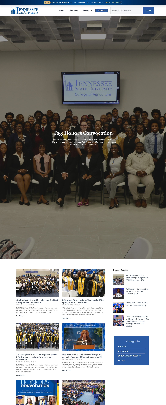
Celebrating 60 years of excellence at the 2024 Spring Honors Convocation (83, 301)
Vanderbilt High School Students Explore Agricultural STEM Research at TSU (137, 277)
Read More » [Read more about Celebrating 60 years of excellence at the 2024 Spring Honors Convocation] (66, 318)
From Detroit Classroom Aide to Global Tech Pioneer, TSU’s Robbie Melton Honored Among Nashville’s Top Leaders (137, 321)
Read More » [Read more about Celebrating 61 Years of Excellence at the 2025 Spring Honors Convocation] (20, 316)
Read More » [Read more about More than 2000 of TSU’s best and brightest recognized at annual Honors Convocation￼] (66, 370)
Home (61, 10)
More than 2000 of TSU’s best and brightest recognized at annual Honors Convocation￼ (81, 355)
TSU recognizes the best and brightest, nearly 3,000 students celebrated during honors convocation (36, 357)
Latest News (73, 10)
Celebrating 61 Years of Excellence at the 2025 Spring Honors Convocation (37, 301)
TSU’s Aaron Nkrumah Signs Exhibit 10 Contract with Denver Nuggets (137, 291)
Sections (88, 10)
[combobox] (126, 10)
